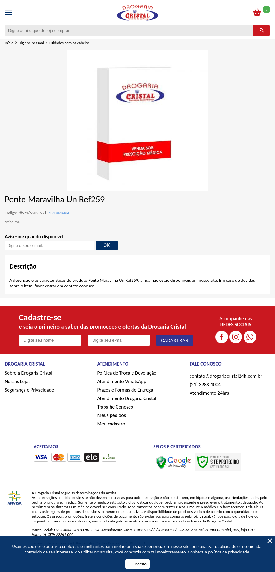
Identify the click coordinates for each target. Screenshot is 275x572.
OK (107, 245)
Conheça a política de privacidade (218, 552)
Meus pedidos (111, 415)
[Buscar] (261, 30)
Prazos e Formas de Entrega (125, 390)
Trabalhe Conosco (115, 407)
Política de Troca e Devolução (127, 373)
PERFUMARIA (58, 213)
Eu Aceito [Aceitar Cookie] (137, 564)
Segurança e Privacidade (29, 390)
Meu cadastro (111, 424)
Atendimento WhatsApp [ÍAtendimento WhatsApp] (122, 381)
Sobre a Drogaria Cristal (28, 373)
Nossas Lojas (17, 381)
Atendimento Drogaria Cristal (126, 398)
